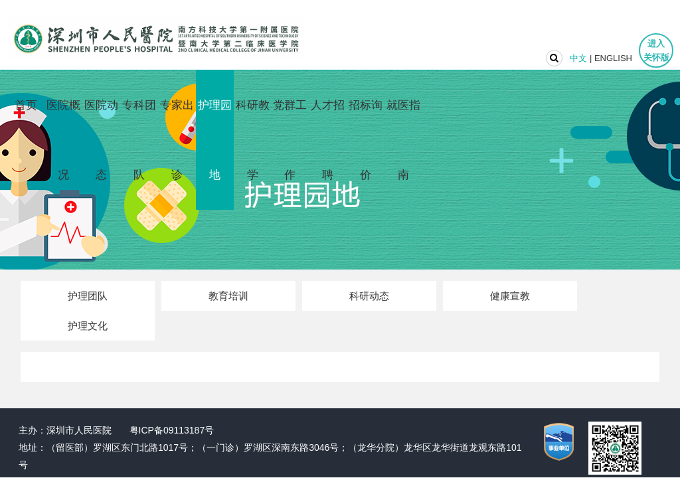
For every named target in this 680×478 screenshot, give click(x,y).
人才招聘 (328, 140)
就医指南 (403, 140)
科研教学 (253, 140)
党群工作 (290, 140)
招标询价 (365, 140)
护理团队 (88, 295)
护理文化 (88, 325)
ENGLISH (613, 58)
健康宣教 (510, 295)
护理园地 (215, 140)
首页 (26, 105)
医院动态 (101, 140)
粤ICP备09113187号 (171, 430)
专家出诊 (177, 140)
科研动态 (369, 295)
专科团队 (139, 140)
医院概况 (63, 140)
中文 (578, 58)
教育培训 (228, 295)
